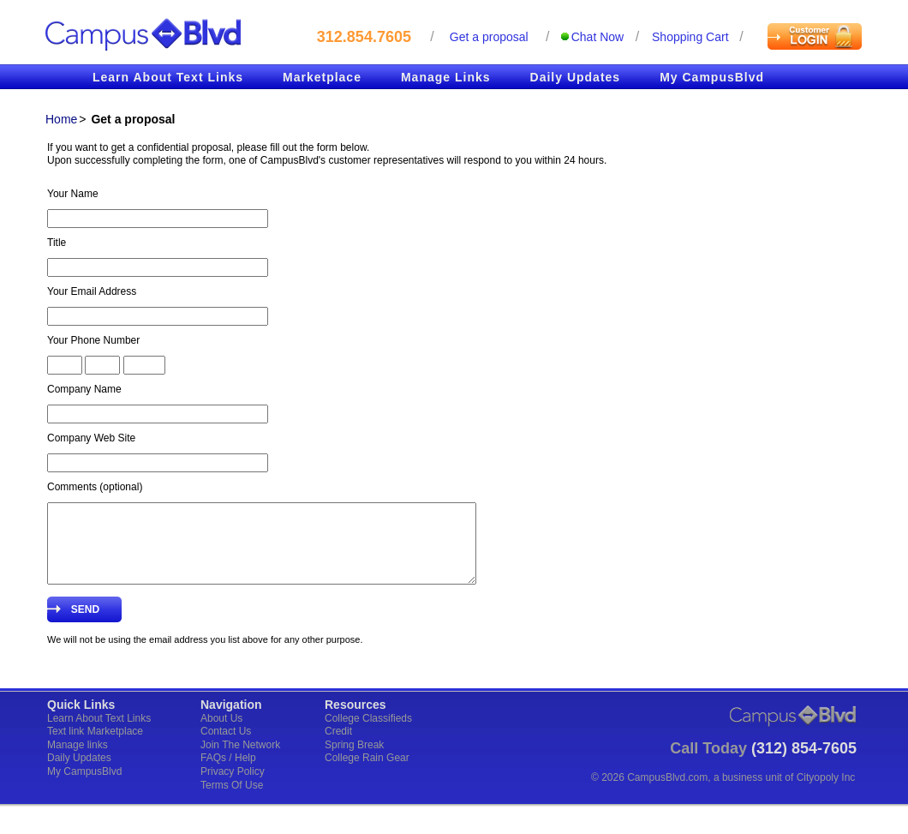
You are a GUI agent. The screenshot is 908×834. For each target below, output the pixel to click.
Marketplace (322, 77)
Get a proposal (489, 37)
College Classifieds (368, 734)
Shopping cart (690, 37)
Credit (338, 747)
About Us (221, 734)
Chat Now (597, 37)
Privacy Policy (232, 787)
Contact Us (225, 747)
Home (61, 119)
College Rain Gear (367, 773)
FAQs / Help (228, 773)
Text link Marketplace (95, 747)
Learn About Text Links (168, 77)
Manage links (77, 760)
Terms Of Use (231, 801)
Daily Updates (575, 77)
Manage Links (446, 77)
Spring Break (354, 760)
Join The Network (240, 760)
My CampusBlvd (712, 77)
